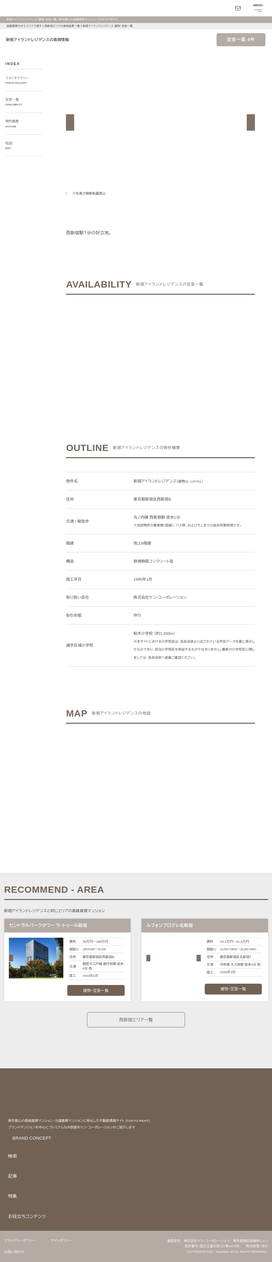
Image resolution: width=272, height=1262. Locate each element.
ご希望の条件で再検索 (201, 349)
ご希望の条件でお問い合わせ (120, 349)
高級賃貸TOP (15, 26)
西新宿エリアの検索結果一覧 (62, 26)
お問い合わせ (14, 1252)
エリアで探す (34, 26)
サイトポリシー (65, 1240)
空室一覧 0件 (241, 39)
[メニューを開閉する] (258, 8)
